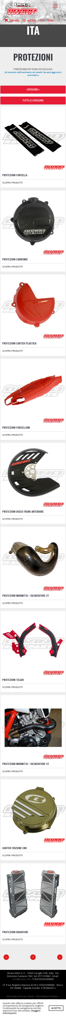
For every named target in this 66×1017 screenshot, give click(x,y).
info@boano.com (21, 979)
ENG (50, 20)
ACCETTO (56, 1008)
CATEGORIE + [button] (33, 89)
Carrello (11, 20)
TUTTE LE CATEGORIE (33, 100)
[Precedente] (6, 957)
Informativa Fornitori (47, 996)
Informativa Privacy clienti (20, 996)
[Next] (59, 957)
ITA (42, 20)
